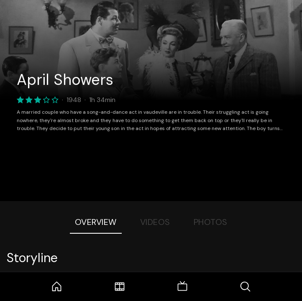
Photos (211, 222)
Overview (96, 222)
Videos (155, 222)
